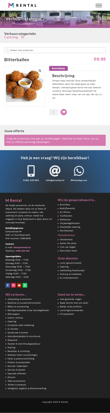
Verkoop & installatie (70, 274)
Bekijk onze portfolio (71, 306)
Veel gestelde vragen (71, 299)
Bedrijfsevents (67, 208)
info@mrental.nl (55, 180)
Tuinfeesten (66, 216)
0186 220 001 (23, 251)
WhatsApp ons (79, 180)
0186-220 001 (31, 180)
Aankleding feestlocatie (72, 270)
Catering (64, 266)
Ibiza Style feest (68, 250)
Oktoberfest (66, 239)
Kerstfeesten (66, 230)
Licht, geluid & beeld (70, 263)
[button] (40, 70)
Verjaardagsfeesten (70, 223)
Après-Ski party (68, 243)
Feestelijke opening (70, 227)
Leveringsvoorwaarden (71, 310)
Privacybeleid (67, 314)
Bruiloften (65, 204)
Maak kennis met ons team (74, 303)
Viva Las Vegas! (68, 247)
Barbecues (65, 219)
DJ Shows (65, 212)
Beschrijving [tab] (58, 68)
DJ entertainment (69, 278)
